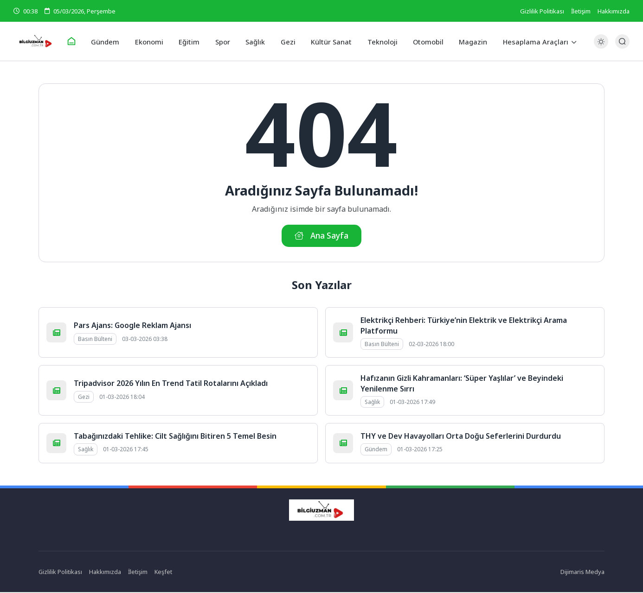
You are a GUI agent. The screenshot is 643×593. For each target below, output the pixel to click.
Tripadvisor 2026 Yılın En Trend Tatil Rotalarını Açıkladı (171, 384)
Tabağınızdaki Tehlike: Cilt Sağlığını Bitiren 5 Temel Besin (175, 437)
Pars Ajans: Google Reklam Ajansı (132, 327)
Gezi (287, 41)
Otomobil (423, 41)
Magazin (467, 41)
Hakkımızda (614, 11)
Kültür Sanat (329, 41)
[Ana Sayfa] (78, 42)
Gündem (111, 41)
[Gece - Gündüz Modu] (601, 46)
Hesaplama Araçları (528, 41)
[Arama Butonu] (622, 41)
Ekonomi (154, 41)
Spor (224, 41)
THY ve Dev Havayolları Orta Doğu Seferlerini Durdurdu (460, 437)
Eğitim (192, 41)
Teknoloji (379, 41)
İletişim (581, 11)
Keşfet (164, 573)
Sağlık (256, 41)
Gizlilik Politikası (542, 11)
